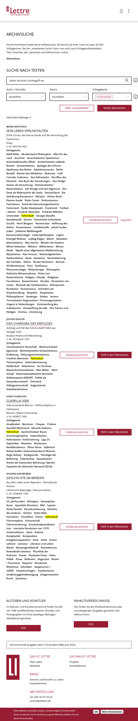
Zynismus (21, 578)
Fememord (12, 208)
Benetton (27, 424)
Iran (8, 528)
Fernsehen (12, 516)
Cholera (51, 424)
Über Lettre (36, 661)
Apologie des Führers (49, 165)
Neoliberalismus (15, 447)
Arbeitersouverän (44, 169)
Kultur (53, 539)
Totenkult (35, 381)
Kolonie (39, 532)
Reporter (27, 563)
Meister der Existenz (52, 242)
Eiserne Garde (14, 200)
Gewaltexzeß (13, 219)
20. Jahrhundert (15, 501)
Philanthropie (36, 269)
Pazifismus (41, 265)
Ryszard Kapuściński (18, 473)
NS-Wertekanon (15, 265)
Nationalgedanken (50, 254)
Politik (10, 559)
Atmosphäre (48, 501)
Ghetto (28, 219)
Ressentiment (30, 281)
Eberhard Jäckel (48, 346)
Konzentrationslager (18, 234)
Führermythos (14, 362)
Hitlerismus (28, 366)
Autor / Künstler (16, 89)
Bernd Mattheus (16, 126)
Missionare (40, 443)
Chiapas (40, 424)
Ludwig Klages (36, 238)
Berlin (59, 169)
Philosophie (53, 269)
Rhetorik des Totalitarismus (32, 285)
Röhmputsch (57, 285)
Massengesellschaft (27, 547)
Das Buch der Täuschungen (34, 181)
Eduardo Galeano (41, 428)
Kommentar (31, 412)
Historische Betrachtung (28, 335)
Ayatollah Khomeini (26, 505)
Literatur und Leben (42, 543)
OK (96, 712)
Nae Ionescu (30, 254)
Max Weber (42, 369)
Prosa (19, 559)
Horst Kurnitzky (16, 396)
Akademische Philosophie (36, 154)
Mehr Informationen (112, 712)
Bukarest (50, 173)
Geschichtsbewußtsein (42, 524)
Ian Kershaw (44, 366)
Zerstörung (35, 311)
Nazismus (39, 258)
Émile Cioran (32, 200)
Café (60, 173)
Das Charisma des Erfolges (29, 323)
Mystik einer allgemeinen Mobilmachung (39, 250)
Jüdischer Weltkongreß (28, 231)
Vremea (22, 311)
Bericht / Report (15, 412)
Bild (42, 505)
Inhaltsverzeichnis (100, 220)
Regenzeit (43, 559)
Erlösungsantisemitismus (35, 354)
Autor (9, 505)
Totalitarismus (46, 570)
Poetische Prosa (38, 555)
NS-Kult (60, 261)
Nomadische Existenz (18, 551)
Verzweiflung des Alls (35, 308)
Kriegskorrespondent (18, 539)
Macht (50, 238)
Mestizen (26, 443)
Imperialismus (38, 435)
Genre (53, 89)
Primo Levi (44, 273)
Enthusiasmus (50, 200)
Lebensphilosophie (43, 234)
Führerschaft (32, 520)
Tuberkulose (27, 458)
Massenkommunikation (20, 369)
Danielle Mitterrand (17, 428)
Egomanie (12, 350)
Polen (52, 555)
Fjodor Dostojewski (32, 208)
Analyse (10, 335)
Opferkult (49, 447)
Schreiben (26, 566)
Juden (9, 231)
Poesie (23, 555)
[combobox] (26, 97)
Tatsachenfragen (25, 570)
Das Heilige (59, 181)
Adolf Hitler (12, 154)
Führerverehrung (16, 524)
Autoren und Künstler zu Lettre (46, 679)
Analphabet (13, 424)
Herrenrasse (42, 223)
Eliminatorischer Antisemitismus (38, 350)
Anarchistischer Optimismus (43, 158)
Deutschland (52, 192)
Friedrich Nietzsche (29, 211)
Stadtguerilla (31, 454)
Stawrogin (32, 296)
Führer (39, 516)
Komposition (30, 536)
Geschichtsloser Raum (34, 431)
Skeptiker (32, 292)
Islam (29, 532)
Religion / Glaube (35, 277)
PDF (23, 628)
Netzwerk (35, 665)
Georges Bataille (45, 215)
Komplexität (13, 536)
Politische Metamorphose (21, 273)
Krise (36, 539)
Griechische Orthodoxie (47, 219)
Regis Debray (13, 454)
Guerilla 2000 (17, 401)
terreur (54, 296)
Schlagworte (99, 89)
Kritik (44, 539)
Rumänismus (28, 288)
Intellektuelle (41, 227)
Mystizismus (13, 254)
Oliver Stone (34, 447)
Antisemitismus (26, 165)
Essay (9, 142)
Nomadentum (49, 547)
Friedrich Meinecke (17, 358)
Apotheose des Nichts (18, 169)
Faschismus (13, 204)
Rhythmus (12, 566)
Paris (30, 265)
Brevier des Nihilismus (29, 173)
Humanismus (23, 227)
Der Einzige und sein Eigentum (42, 188)
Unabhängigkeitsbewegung (22, 574)
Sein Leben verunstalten (27, 131)
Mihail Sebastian (16, 246)
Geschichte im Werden (25, 478)
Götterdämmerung (36, 362)
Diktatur (40, 196)
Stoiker (44, 296)
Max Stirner (31, 242)
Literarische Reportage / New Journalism (28, 490)
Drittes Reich (54, 196)
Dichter (27, 512)
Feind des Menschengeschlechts (40, 204)
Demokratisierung (34, 509)
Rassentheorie (14, 277)
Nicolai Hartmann (43, 261)
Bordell (10, 173)
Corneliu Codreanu (17, 177)
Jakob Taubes (59, 227)
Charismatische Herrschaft (21, 346)
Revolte (44, 281)
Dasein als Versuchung (19, 184)
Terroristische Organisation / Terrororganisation (33, 300)
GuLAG (10, 223)
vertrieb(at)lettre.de (40, 700)
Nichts (27, 261)
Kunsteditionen (77, 665)
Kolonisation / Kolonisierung (22, 439)
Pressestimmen (38, 683)
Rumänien (12, 288)
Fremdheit (27, 516)
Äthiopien (32, 501)
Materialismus (14, 242)
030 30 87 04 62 (43, 697)
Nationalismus (14, 258)
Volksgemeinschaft (17, 385)
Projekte (74, 661)
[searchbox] (26, 96)
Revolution (41, 563)
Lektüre (10, 543)
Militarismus (46, 246)
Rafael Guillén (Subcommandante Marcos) (30, 451)
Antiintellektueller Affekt (20, 161)
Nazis (28, 258)
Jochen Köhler (15, 319)
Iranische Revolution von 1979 (31, 528)
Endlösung (12, 354)
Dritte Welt (40, 512)
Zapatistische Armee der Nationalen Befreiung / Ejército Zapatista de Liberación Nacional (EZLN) (30, 462)
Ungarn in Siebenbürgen (20, 304)
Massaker (61, 238)
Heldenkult (12, 366)
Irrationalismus (15, 532)
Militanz (32, 246)
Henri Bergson (25, 223)
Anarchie (19, 158)
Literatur (23, 543)
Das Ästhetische (40, 177)
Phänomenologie (16, 269)
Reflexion (29, 559)
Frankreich (51, 208)
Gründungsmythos (17, 435)
